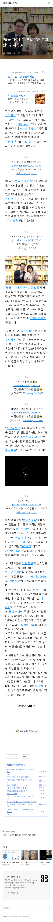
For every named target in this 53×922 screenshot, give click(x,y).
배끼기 (39, 537)
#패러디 (31, 500)
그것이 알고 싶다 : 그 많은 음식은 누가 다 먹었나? (21, 811)
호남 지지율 (29, 520)
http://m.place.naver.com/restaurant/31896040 (24, 92)
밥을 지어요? (13, 287)
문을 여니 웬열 (12, 794)
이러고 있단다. (28, 128)
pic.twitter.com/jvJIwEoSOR (26, 385)
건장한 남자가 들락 (16, 198)
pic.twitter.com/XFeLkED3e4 (26, 504)
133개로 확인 (38, 318)
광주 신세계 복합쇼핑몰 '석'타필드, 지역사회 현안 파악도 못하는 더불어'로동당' (21, 803)
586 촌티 (26, 546)
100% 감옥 (11, 220)
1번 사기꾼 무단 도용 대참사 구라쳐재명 (20, 797)
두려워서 (10, 339)
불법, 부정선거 (34, 589)
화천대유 (9, 765)
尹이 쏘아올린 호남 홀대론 (16, 791)
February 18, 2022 (26, 173)
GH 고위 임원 (31, 287)
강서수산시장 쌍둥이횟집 (21, 76)
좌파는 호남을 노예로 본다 (16, 785)
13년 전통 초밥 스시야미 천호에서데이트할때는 (19, 95)
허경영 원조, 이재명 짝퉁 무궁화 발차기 (20, 780)
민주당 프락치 (13, 572)
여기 (43, 598)
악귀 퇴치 (27, 563)
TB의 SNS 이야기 (10, 3)
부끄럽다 (10, 115)
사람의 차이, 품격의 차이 (15, 788)
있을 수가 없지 (23, 181)
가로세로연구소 (38, 576)
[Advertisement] (26, 730)
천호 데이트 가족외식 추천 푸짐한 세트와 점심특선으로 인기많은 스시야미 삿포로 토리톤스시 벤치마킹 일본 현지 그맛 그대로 (18, 100)
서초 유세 (20, 537)
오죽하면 (30, 141)
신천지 (9, 141)
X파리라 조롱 (13, 550)
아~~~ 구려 (18, 541)
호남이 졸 (10, 450)
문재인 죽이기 (24, 528)
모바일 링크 (28, 624)
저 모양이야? (12, 119)
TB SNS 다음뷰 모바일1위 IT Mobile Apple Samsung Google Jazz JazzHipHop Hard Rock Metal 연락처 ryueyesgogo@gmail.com (21, 884)
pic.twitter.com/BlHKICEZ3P (26, 240)
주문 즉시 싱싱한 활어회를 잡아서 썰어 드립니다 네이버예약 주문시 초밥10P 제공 (26, 81)
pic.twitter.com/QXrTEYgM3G (26, 165)
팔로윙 (40, 685)
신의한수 (14, 580)
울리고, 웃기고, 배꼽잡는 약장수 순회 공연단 (20, 771)
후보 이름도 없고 (30, 436)
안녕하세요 (13, 428)
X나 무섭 (26, 330)
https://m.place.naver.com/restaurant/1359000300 (24, 73)
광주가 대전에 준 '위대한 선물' (17, 777)
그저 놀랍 (23, 124)
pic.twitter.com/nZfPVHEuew (26, 412)
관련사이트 (6, 908)
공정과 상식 (16, 611)
